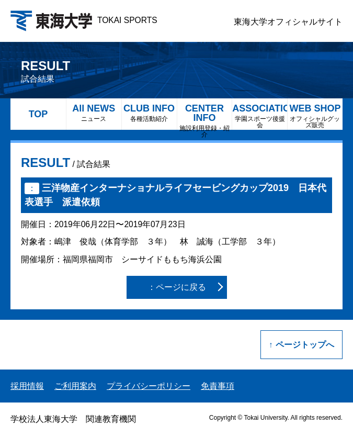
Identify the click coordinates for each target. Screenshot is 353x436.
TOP (38, 114)
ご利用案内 (75, 386)
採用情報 (27, 386)
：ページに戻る (176, 287)
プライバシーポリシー (148, 386)
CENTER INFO (204, 116)
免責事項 (217, 386)
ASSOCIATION (259, 116)
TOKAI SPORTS (83, 20)
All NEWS (93, 112)
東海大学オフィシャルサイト (288, 21)
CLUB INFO (149, 112)
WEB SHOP (315, 116)
